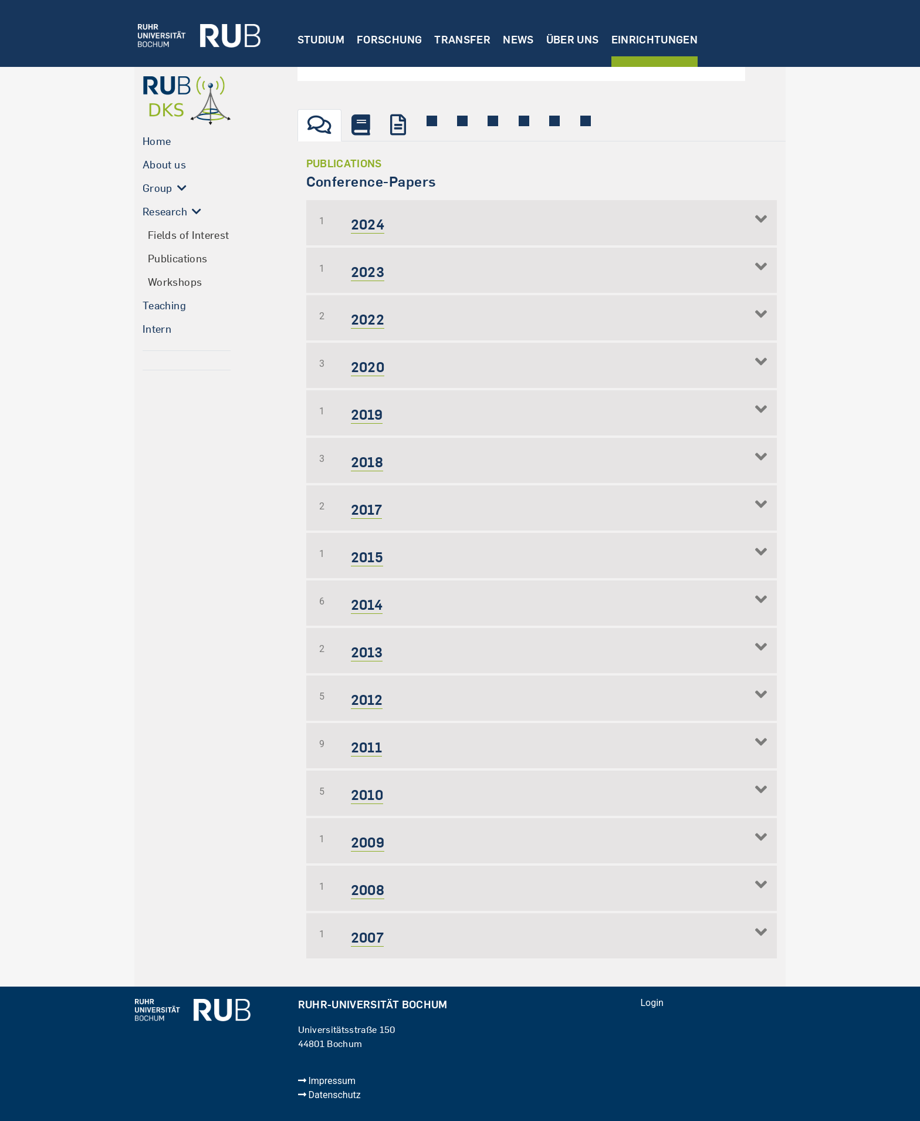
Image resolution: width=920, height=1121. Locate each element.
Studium (321, 39)
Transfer (462, 39)
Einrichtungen (654, 39)
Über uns (572, 39)
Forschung (389, 39)
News (518, 39)
